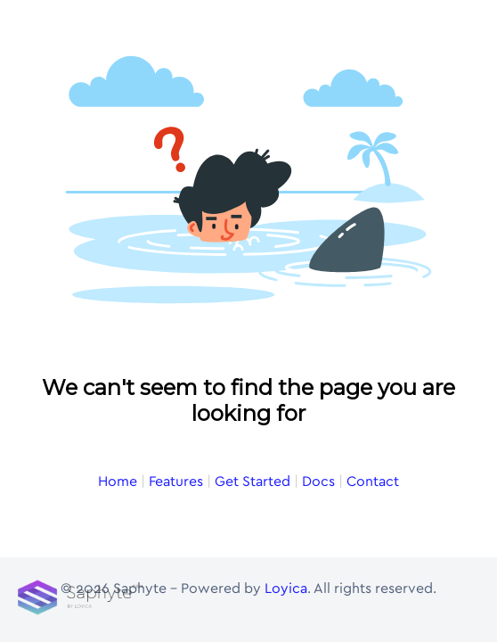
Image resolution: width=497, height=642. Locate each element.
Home (117, 481)
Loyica (286, 588)
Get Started (252, 481)
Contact (372, 481)
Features (176, 481)
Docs (318, 481)
